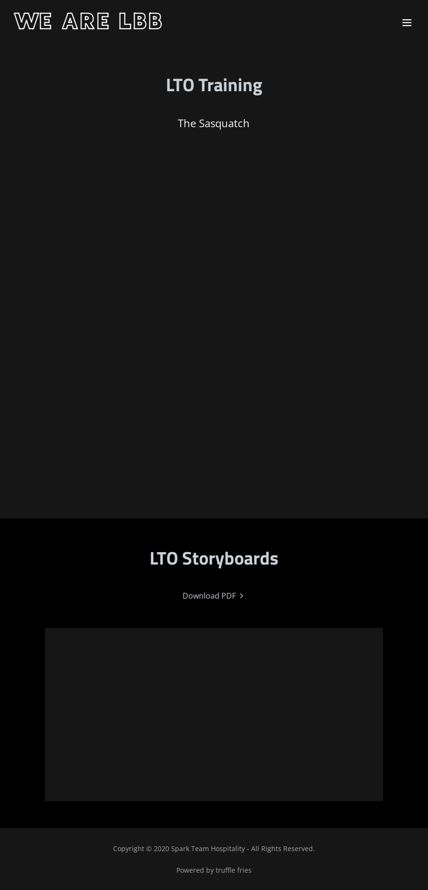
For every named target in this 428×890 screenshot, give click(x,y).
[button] (406, 22)
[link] (89, 26)
